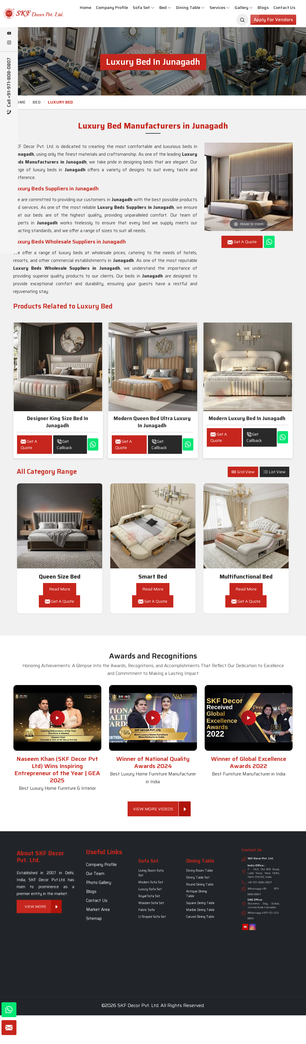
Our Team (101, 882)
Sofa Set (143, 7)
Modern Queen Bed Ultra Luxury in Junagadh (152, 422)
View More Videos (156, 808)
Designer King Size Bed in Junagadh (57, 422)
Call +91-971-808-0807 (9, 86)
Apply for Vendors (273, 19)
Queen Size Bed (59, 576)
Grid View (243, 472)
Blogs (263, 7)
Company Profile (112, 7)
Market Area (102, 895)
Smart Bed (152, 576)
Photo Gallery (102, 885)
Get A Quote (29, 444)
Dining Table (190, 7)
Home (85, 7)
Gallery (244, 7)
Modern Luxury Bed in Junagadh (247, 418)
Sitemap (101, 898)
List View (274, 472)
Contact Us (284, 7)
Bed (165, 7)
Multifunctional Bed (246, 576)
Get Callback (64, 444)
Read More (59, 589)
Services (219, 7)
